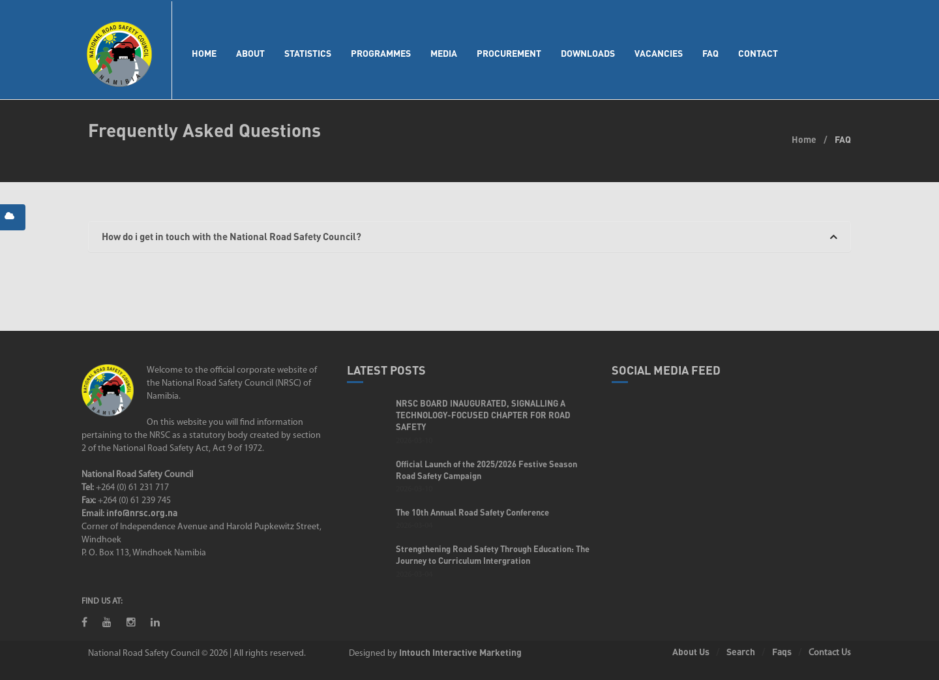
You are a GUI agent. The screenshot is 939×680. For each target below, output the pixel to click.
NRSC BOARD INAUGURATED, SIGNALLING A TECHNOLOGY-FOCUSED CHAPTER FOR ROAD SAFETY (483, 415)
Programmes (381, 53)
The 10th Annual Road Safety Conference (472, 512)
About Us (690, 651)
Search (740, 651)
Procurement (509, 53)
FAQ (710, 53)
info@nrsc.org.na (141, 512)
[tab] (469, 236)
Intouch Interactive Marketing (460, 652)
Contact (758, 53)
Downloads (588, 53)
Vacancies (658, 53)
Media (443, 53)
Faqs (782, 651)
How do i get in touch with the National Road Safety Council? (469, 236)
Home (204, 53)
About (250, 53)
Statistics (307, 53)
